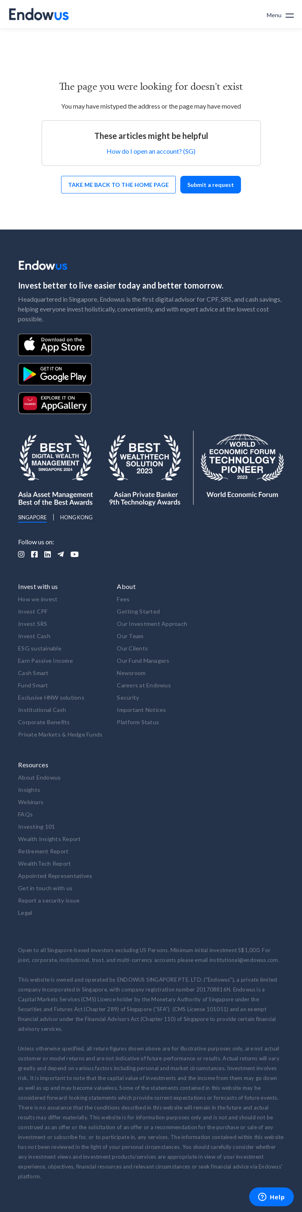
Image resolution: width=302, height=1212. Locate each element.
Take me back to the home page (118, 184)
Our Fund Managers (143, 660)
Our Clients (132, 648)
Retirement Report (43, 851)
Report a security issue (48, 900)
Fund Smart (33, 685)
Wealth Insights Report (49, 838)
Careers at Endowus (144, 685)
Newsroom (131, 672)
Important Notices (141, 709)
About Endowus (39, 777)
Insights (29, 789)
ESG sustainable (39, 648)
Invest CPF (33, 611)
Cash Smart (33, 672)
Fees (123, 599)
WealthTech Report (44, 863)
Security (128, 697)
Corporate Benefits (44, 722)
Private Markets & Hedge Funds (60, 734)
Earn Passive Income (45, 660)
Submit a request (210, 184)
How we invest (37, 599)
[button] (280, 14)
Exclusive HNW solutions (51, 697)
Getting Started (138, 611)
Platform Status (138, 722)
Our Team (130, 635)
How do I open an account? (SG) (151, 151)
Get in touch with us (45, 888)
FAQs (25, 814)
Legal (25, 912)
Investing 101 (36, 826)
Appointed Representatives (55, 875)
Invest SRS (33, 623)
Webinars (30, 801)
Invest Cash (34, 635)
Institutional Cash (42, 709)
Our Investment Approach (152, 623)
